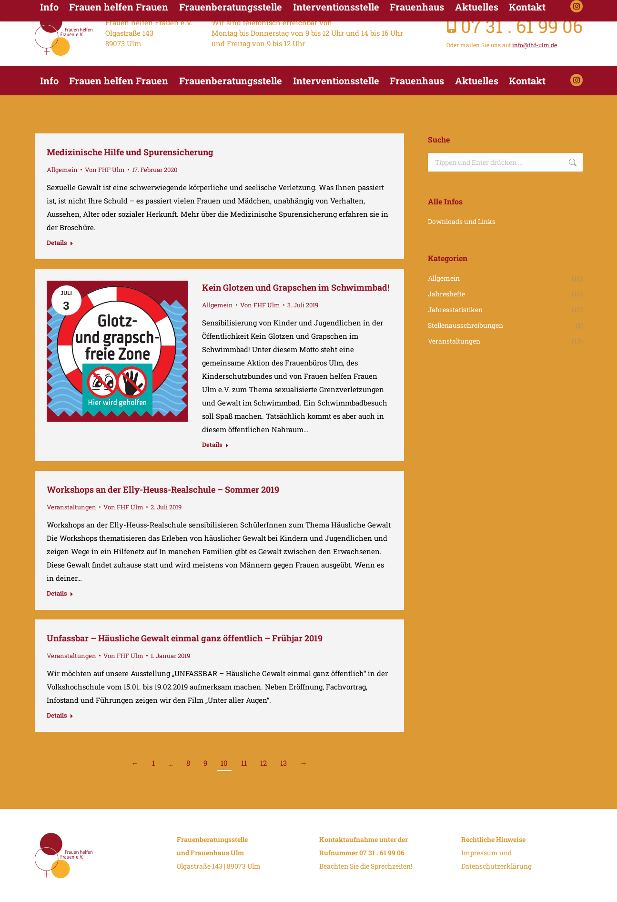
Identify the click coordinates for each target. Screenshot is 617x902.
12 (263, 763)
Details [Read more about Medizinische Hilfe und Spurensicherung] (57, 243)
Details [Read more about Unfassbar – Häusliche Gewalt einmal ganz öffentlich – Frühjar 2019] (57, 715)
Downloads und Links (462, 221)
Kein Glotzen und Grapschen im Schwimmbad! (295, 287)
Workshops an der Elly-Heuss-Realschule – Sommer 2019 (163, 489)
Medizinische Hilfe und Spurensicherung (130, 152)
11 (244, 763)
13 (283, 763)
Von (105, 169)
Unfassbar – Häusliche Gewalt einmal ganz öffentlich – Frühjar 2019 (185, 638)
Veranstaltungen (71, 507)
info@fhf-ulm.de (534, 45)
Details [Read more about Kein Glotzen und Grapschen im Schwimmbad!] (212, 445)
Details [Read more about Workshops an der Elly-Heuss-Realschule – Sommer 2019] (57, 593)
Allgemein (62, 169)
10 (224, 763)
